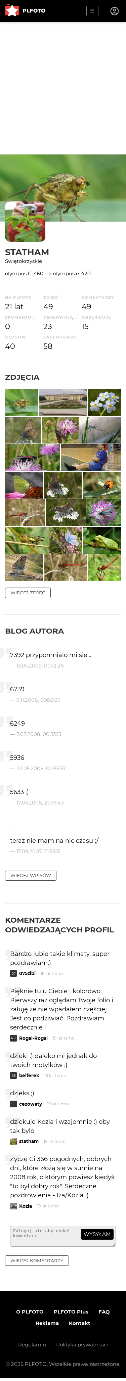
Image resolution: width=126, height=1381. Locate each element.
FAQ (104, 1314)
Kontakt (79, 1326)
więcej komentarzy (37, 1263)
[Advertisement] (63, 88)
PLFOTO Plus (71, 1314)
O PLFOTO (30, 1314)
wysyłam (97, 1234)
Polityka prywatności (82, 1347)
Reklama (47, 1326)
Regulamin (32, 1347)
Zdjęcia (22, 377)
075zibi (27, 973)
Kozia (25, 1206)
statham (27, 252)
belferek (29, 1075)
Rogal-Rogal (33, 1038)
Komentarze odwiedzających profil (59, 924)
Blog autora (34, 631)
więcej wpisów (30, 875)
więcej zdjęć (27, 592)
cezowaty (30, 1104)
